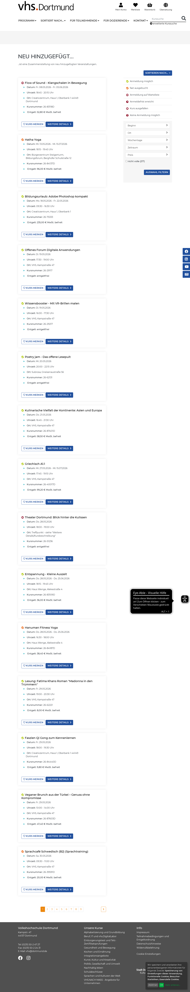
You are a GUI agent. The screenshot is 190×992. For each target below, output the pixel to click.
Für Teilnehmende (83, 20)
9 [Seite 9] (81, 909)
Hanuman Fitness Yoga (41, 627)
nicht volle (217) (136, 161)
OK (161, 985)
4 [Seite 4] (57, 909)
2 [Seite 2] (47, 909)
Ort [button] (148, 132)
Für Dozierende (115, 20)
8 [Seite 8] (76, 909)
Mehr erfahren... (172, 985)
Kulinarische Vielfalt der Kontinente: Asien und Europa (63, 410)
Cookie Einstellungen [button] (149, 954)
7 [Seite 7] (71, 909)
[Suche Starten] (183, 18)
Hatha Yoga (33, 139)
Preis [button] (148, 154)
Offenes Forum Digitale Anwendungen (52, 250)
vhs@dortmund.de (36, 951)
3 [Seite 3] (52, 909)
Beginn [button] (148, 125)
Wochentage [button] (148, 140)
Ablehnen (153, 985)
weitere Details (59, 124)
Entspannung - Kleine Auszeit (46, 574)
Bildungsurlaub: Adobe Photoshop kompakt (56, 196)
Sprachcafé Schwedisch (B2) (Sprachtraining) (56, 851)
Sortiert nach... (52, 20)
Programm (26, 20)
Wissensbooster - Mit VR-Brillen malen (52, 303)
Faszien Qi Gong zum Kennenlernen (50, 738)
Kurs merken (33, 124)
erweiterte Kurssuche (163, 23)
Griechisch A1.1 (35, 464)
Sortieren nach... (156, 73)
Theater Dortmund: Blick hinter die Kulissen (56, 517)
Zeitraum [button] (148, 147)
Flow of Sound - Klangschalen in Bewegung (56, 83)
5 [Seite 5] (61, 909)
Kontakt (140, 20)
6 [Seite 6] (66, 909)
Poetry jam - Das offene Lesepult (48, 357)
